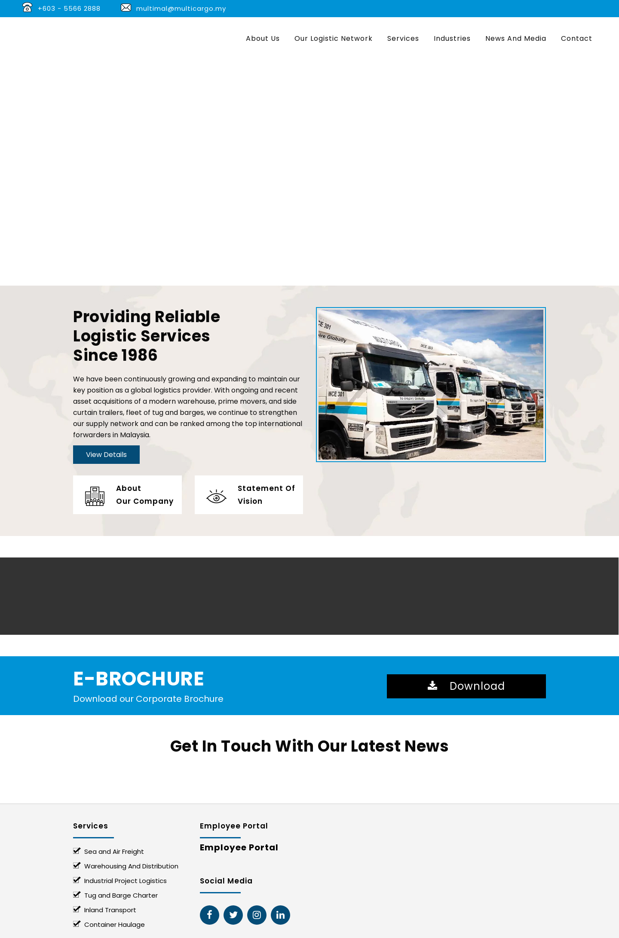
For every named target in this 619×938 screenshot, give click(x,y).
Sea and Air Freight (114, 851)
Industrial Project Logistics (125, 880)
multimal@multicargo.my (181, 8)
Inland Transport (110, 909)
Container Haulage (114, 924)
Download (466, 686)
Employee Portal (239, 847)
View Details (106, 455)
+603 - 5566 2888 (69, 8)
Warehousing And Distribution (131, 866)
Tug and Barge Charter (121, 895)
